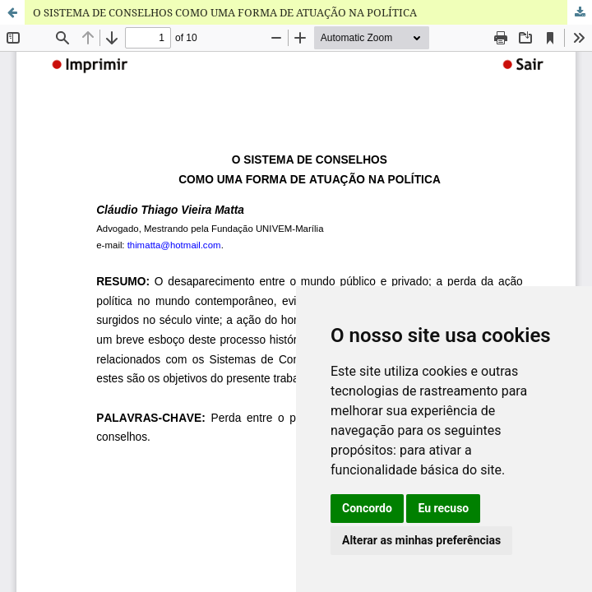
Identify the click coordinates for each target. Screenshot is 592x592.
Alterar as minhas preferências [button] (421, 540)
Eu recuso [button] (443, 508)
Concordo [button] (367, 508)
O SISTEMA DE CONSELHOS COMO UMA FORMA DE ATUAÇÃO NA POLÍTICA (225, 12)
